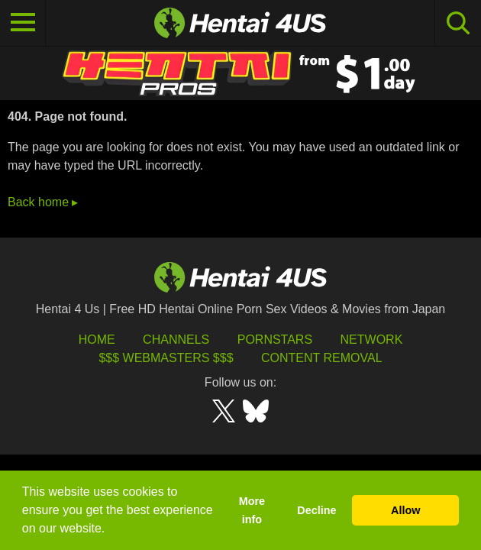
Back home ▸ (43, 202)
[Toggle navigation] (23, 23)
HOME (97, 339)
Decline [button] (316, 510)
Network (372, 339)
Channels (176, 339)
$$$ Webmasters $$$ (165, 357)
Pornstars (274, 339)
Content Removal (322, 357)
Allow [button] (405, 510)
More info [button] (252, 510)
